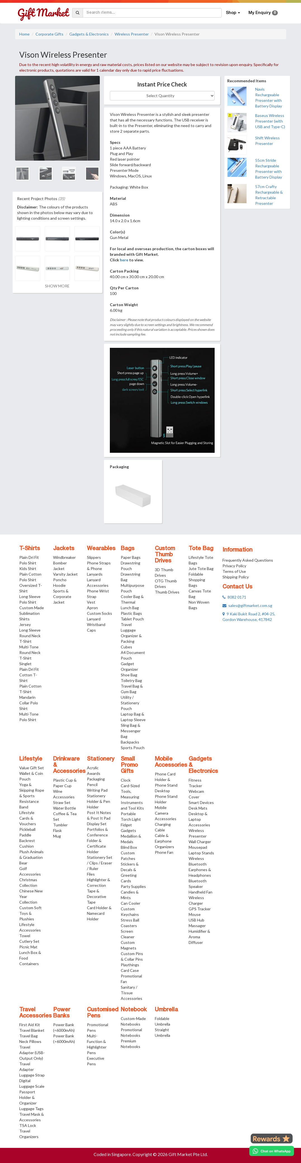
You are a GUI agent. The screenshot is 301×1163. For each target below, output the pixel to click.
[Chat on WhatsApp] (271, 1151)
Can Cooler (130, 903)
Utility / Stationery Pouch (130, 703)
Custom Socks (99, 613)
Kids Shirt (27, 568)
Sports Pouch (132, 747)
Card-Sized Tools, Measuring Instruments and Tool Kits (132, 796)
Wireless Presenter (132, 34)
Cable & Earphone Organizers (164, 841)
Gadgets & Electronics (89, 34)
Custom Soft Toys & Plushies (30, 913)
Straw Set (61, 802)
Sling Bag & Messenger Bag (131, 731)
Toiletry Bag (131, 680)
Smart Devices (201, 802)
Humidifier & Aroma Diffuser (199, 937)
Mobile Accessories (171, 762)
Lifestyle (30, 759)
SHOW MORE (57, 285)
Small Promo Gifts (129, 765)
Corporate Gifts (49, 34)
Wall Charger (200, 841)
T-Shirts (29, 548)
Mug (57, 836)
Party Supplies (133, 886)
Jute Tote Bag (201, 568)
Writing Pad (97, 790)
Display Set (96, 823)
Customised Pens (102, 1013)
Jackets (63, 548)
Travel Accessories (35, 1013)
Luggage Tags (31, 1108)
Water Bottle (64, 808)
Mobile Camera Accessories (165, 813)
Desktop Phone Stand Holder (166, 796)
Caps (91, 630)
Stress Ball (130, 920)
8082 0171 (234, 597)
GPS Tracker (200, 908)
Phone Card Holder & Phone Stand (166, 779)
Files (91, 874)
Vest (91, 602)
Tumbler (60, 824)
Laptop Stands (201, 852)
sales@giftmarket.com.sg (247, 605)
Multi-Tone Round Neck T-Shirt (30, 652)
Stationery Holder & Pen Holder (98, 801)
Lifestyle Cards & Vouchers (27, 818)
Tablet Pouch (132, 618)
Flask (57, 830)
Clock (126, 780)
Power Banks (61, 1013)
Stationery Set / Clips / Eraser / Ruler (99, 863)
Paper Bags (131, 557)
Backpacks (130, 742)
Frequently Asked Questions (247, 560)
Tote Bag (201, 548)
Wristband (96, 624)
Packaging (96, 779)
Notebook (134, 1009)
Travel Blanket (31, 1030)
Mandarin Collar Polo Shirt (28, 703)
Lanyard (94, 618)
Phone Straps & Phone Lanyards (99, 568)
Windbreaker (64, 557)
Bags (127, 548)
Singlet (25, 663)
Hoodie (59, 585)
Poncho (60, 579)
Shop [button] (233, 13)
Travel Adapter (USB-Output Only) (32, 1053)
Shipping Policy (235, 577)
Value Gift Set (31, 767)
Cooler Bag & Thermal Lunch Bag (132, 602)
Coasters (129, 925)
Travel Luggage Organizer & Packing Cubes (131, 635)
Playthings (130, 964)
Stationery (100, 759)
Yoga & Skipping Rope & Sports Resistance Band (31, 795)
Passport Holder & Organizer (28, 1097)
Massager (197, 925)
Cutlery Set (29, 941)
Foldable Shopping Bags (197, 580)
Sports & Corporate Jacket (62, 596)
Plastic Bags (131, 613)
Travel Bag (28, 1035)
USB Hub (196, 920)
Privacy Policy (234, 565)
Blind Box (129, 847)
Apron (92, 607)
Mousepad (198, 847)
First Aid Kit (29, 1024)
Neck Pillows (30, 1041)
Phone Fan (164, 852)
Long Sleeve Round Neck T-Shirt (30, 636)
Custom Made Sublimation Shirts (31, 613)
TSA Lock (27, 1125)
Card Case (130, 970)
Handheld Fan (200, 892)
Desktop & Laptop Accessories (199, 819)
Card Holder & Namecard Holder (99, 913)
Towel (24, 935)
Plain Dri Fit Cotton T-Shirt (29, 675)
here (124, 259)
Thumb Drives (167, 592)
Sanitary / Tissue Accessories (131, 993)
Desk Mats (198, 808)
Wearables (101, 548)
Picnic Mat (28, 946)
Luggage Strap (32, 1075)
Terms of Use (234, 571)
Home (24, 34)
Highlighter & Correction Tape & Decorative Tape (98, 890)
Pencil (92, 784)
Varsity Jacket (65, 574)
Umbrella (166, 1009)
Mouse (195, 914)
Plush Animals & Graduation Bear (31, 857)
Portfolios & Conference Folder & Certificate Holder (97, 840)
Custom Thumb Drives (165, 555)
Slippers (94, 557)
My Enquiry (263, 12)
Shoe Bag (129, 674)
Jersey (25, 624)
